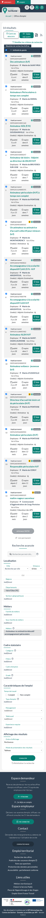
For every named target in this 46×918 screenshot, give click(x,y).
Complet (11, 695)
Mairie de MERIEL (28, 99)
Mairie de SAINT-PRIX (29, 65)
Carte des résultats (11, 35)
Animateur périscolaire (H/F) (24, 435)
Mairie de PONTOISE (29, 199)
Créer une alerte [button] (27, 35)
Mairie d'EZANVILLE (29, 373)
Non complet (25, 695)
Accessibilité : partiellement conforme (23, 870)
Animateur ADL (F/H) (20, 126)
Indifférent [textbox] (8, 710)
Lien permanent (23, 538)
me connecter (23, 822)
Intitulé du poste (18, 50)
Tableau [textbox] (7, 750)
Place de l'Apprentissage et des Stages (23, 890)
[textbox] (16, 568)
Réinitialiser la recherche (23, 763)
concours (6, 2)
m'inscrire (23, 797)
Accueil (8, 16)
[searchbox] (23, 582)
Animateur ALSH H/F (20, 334)
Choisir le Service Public (23, 887)
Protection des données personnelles (23, 867)
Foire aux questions (23, 863)
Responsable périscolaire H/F (24, 466)
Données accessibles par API (27, 912)
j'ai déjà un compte (23, 802)
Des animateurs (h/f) (20, 61)
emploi (21, 2)
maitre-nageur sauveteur (22, 498)
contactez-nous (23, 844)
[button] (37, 554)
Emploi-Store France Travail (23, 893)
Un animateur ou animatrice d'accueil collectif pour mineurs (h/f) (25, 230)
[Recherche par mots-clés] (24, 554)
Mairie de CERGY (27, 470)
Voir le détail (36, 75)
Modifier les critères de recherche (27, 42)
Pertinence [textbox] (8, 742)
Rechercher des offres (23, 857)
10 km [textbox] (34, 569)
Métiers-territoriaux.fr (23, 884)
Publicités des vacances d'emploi (22, 860)
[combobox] (16, 568)
